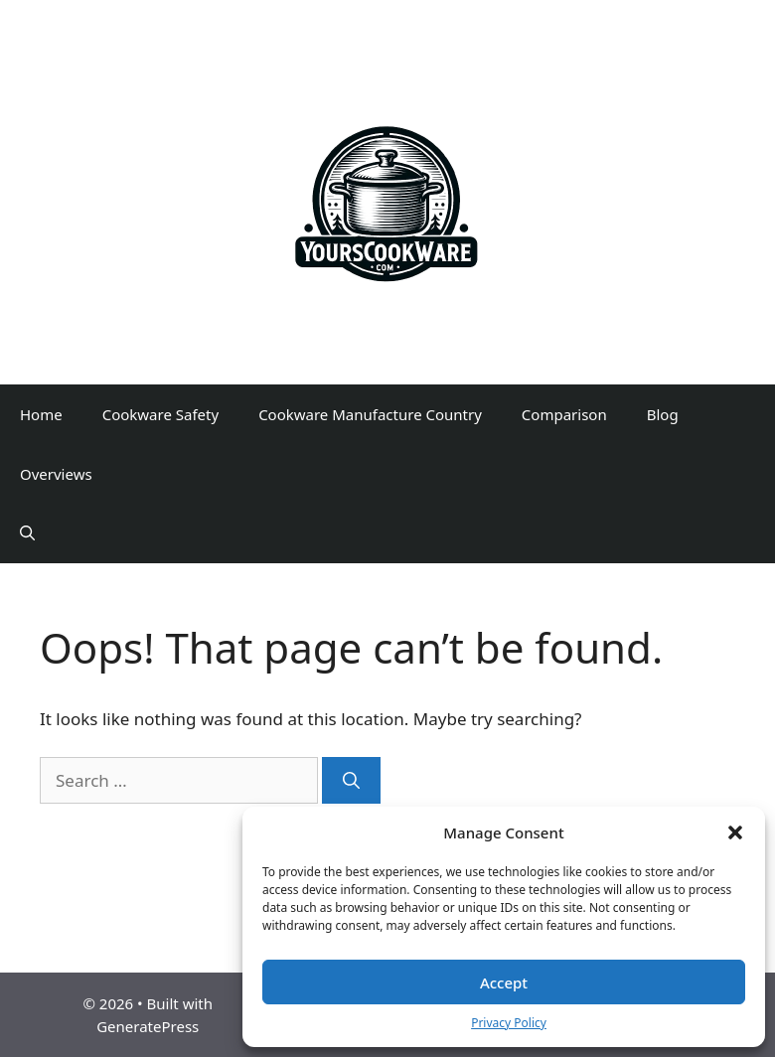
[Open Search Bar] (27, 533)
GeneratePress (147, 1026)
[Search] (351, 781)
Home (41, 414)
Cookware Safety (160, 414)
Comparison (564, 414)
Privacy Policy (508, 1022)
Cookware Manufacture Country (370, 414)
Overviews (56, 474)
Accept (504, 982)
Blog (663, 414)
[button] (735, 832)
